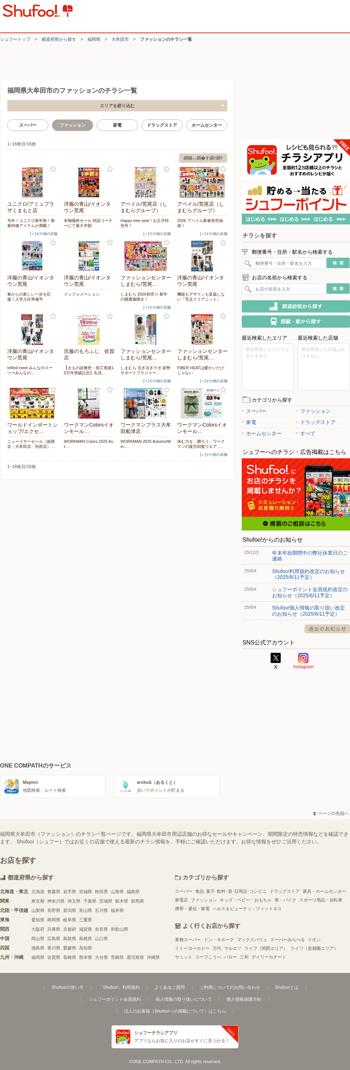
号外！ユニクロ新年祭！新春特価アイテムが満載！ (31, 223)
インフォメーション (82, 294)
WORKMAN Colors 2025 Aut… (88, 444)
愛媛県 (69, 948)
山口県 (101, 938)
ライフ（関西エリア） (266, 948)
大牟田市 (120, 39)
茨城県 (105, 901)
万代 (217, 948)
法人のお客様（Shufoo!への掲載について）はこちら (175, 1011)
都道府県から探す (58, 39)
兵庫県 (53, 929)
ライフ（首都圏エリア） (314, 948)
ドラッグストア (162, 125)
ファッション (313, 411)
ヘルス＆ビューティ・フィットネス (247, 908)
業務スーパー (188, 939)
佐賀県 (53, 957)
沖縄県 (153, 957)
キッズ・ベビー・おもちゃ (246, 900)
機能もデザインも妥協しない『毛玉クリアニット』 (201, 296)
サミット (183, 957)
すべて (305, 433)
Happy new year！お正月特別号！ (145, 223)
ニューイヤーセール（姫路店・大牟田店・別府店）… (31, 444)
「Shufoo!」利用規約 (119, 987)
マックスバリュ (252, 939)
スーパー (27, 125)
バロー (230, 957)
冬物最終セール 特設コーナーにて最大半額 (88, 223)
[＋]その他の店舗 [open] (43, 234)
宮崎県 (117, 957)
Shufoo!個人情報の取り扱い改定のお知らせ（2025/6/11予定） (308, 610)
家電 (117, 125)
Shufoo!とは (286, 987)
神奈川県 (56, 901)
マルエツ (232, 948)
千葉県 (89, 901)
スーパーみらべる (287, 939)
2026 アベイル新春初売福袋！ (200, 223)
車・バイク (285, 900)
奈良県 (101, 929)
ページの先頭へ (331, 813)
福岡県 (93, 39)
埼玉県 (73, 901)
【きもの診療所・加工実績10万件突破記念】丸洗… (89, 370)
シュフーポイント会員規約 (115, 999)
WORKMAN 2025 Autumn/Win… (146, 444)
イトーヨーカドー (192, 948)
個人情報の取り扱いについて (184, 999)
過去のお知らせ (327, 628)
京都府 (69, 929)
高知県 (85, 948)
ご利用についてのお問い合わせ (230, 987)
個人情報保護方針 (244, 999)
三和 (244, 957)
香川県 (53, 948)
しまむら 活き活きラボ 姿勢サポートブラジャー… (145, 370)
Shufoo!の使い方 (68, 987)
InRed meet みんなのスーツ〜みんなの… (30, 370)
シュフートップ (15, 39)
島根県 (85, 938)
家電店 (181, 900)
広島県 (53, 938)
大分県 (101, 957)
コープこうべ (208, 957)
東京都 (37, 901)
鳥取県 (69, 938)
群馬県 (137, 901)
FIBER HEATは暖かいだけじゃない (200, 370)
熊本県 (85, 957)
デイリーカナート (268, 957)
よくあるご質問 (169, 987)
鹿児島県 (135, 957)
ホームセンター (207, 125)
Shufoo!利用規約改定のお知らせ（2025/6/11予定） (308, 574)
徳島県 (37, 948)
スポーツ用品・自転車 (320, 900)
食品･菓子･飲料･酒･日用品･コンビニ (231, 891)
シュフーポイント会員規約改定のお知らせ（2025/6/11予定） (310, 592)
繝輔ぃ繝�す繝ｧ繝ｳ (203, 158)
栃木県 (121, 901)
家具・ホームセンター (324, 891)
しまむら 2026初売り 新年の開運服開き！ (144, 296)
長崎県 (69, 957)
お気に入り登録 (53, 169)
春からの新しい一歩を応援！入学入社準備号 (29, 296)
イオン (314, 939)
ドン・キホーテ (219, 939)
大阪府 (37, 929)
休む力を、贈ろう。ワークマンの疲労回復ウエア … (201, 444)
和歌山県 (119, 929)
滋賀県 (85, 929)
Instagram (303, 661)
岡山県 (37, 938)
